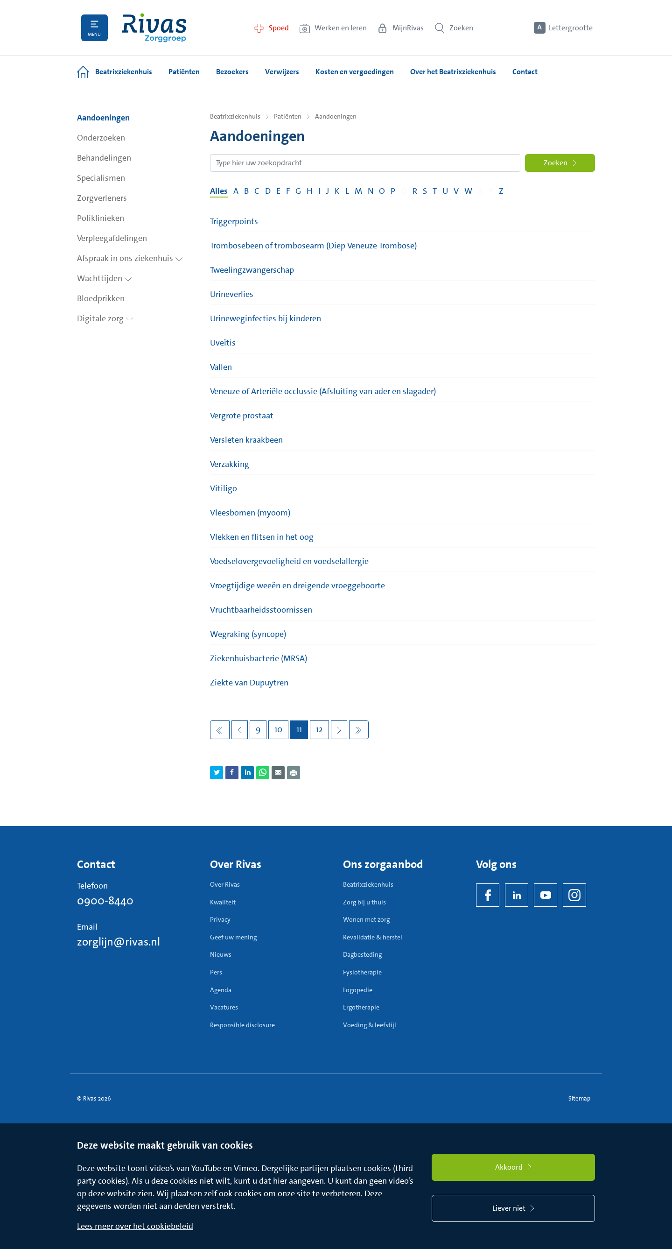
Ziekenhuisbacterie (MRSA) (258, 658)
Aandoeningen (103, 117)
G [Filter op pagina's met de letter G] (298, 191)
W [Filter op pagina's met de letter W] (468, 191)
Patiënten (287, 116)
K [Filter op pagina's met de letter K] (337, 191)
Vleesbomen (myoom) (250, 512)
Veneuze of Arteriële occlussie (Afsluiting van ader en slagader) (323, 391)
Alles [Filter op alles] (219, 191)
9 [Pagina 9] (258, 729)
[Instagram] (574, 895)
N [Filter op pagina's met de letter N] (370, 191)
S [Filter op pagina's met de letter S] (425, 191)
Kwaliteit (223, 902)
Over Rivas (225, 884)
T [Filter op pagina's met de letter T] (435, 191)
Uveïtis (223, 342)
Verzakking (229, 464)
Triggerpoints (234, 221)
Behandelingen (104, 157)
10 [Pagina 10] (278, 729)
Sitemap (579, 1098)
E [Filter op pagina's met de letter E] (278, 191)
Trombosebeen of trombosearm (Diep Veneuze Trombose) (313, 245)
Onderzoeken (101, 137)
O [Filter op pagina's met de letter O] (382, 191)
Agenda (220, 990)
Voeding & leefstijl (369, 1025)
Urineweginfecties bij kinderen (265, 318)
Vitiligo (223, 488)
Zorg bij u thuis (364, 902)
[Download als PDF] (293, 772)
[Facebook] (487, 895)
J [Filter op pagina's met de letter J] (327, 191)
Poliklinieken (100, 218)
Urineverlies (231, 294)
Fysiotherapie (362, 972)
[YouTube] (545, 895)
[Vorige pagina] (239, 729)
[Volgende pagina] (339, 729)
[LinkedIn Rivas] (516, 895)
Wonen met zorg (366, 919)
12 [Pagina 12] (319, 729)
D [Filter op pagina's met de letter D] (268, 191)
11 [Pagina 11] (299, 729)
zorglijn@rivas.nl (118, 941)
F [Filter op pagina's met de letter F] (288, 191)
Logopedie (357, 990)
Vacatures (224, 1007)
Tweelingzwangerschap (252, 269)
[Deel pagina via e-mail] (278, 772)
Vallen (221, 367)
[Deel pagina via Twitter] (216, 772)
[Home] (154, 27)
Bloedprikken (101, 298)
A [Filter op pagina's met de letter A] (235, 191)
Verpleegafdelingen (112, 238)
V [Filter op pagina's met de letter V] (456, 191)
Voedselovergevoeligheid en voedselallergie (289, 561)
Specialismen (101, 177)
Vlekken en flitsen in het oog (262, 537)
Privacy (220, 919)
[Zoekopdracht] (365, 163)
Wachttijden (104, 278)
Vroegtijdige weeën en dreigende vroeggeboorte (297, 585)
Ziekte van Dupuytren (249, 682)
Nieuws (220, 954)
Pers (216, 972)
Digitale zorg (105, 318)
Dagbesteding (362, 954)
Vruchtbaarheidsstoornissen (261, 609)
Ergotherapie (361, 1007)
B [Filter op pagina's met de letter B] (246, 191)
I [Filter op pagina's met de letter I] (319, 191)
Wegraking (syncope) (248, 634)
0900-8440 (105, 900)
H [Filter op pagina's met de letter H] (310, 191)
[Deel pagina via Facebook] (231, 772)
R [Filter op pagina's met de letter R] (415, 191)
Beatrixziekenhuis (235, 116)
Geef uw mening (233, 937)
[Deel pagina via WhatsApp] (262, 772)
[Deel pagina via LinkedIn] (247, 772)
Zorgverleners (102, 198)
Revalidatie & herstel (372, 937)
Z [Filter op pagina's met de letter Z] (501, 191)
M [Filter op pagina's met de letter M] (358, 191)
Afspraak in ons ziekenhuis (130, 258)
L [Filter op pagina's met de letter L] (347, 191)
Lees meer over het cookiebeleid (135, 1226)
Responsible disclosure (242, 1025)
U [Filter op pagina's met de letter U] (445, 191)
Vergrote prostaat (241, 415)
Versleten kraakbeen (246, 439)
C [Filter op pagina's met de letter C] (256, 191)
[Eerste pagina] (220, 729)
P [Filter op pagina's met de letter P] (393, 191)
